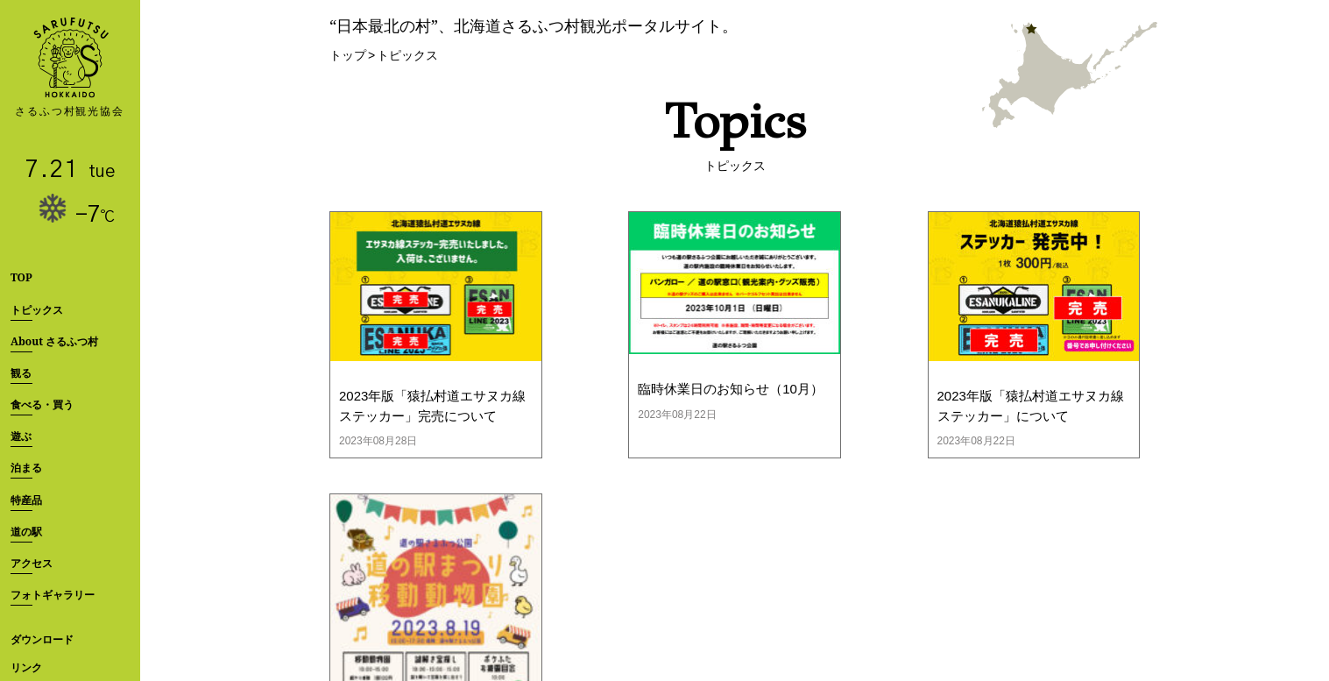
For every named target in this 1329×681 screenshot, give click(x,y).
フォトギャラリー (53, 594)
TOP (21, 277)
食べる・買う (42, 404)
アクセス (32, 563)
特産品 (26, 500)
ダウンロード (42, 639)
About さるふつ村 (54, 341)
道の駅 (26, 531)
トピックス (37, 309)
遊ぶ (21, 436)
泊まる (26, 467)
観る (21, 372)
